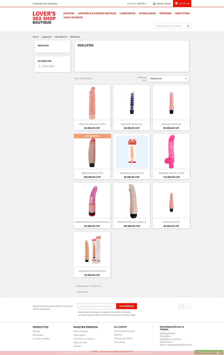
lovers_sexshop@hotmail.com (176, 344)
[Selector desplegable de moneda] (142, 4)
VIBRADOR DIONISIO (171, 124)
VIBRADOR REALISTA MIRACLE (131, 222)
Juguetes (68, 13)
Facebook (181, 306)
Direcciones (119, 342)
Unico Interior (73, 17)
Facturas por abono (123, 338)
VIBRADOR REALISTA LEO (132, 173)
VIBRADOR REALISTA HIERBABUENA (92, 222)
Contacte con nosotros (45, 3)
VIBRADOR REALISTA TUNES (92, 124)
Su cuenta (120, 326)
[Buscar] (173, 26)
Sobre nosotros (80, 331)
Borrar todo (46, 66)
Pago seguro (79, 335)
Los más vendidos (41, 338)
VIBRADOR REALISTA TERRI (171, 173)
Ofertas (36, 331)
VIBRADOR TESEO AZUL (132, 124)
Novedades (38, 335)
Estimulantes (147, 13)
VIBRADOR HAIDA (171, 222)
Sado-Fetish (182, 13)
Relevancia (169, 78)
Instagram (188, 306)
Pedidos (118, 334)
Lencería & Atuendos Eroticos (97, 13)
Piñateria (165, 13)
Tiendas (77, 346)
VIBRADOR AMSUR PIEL (92, 173)
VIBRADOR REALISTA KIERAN (92, 271)
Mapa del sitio (80, 342)
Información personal (124, 331)
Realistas (43, 45)
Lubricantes (127, 13)
